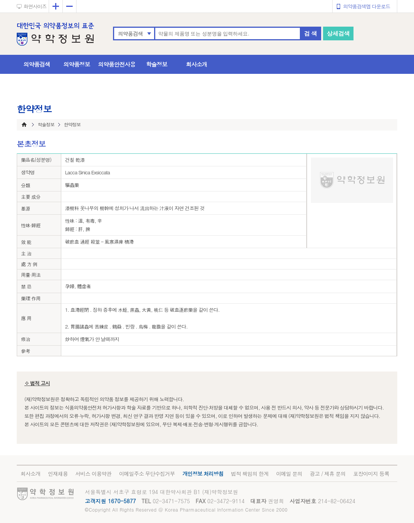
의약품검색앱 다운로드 (366, 6)
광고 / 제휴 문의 (328, 473)
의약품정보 (77, 64)
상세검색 (338, 33)
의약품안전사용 (116, 64)
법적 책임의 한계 (249, 473)
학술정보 (156, 64)
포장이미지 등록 (371, 473)
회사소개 (196, 64)
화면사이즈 (35, 6)
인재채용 (58, 473)
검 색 (310, 33)
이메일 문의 (289, 473)
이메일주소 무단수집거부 (147, 473)
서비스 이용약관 (93, 473)
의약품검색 (130, 33)
